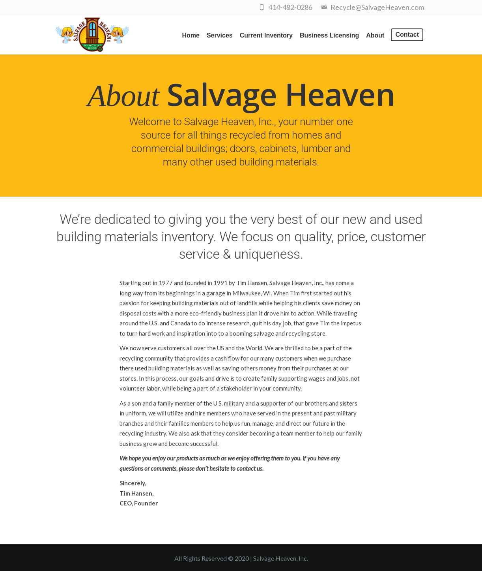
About (375, 35)
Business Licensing (329, 35)
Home (190, 35)
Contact (407, 34)
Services (220, 35)
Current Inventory (266, 35)
